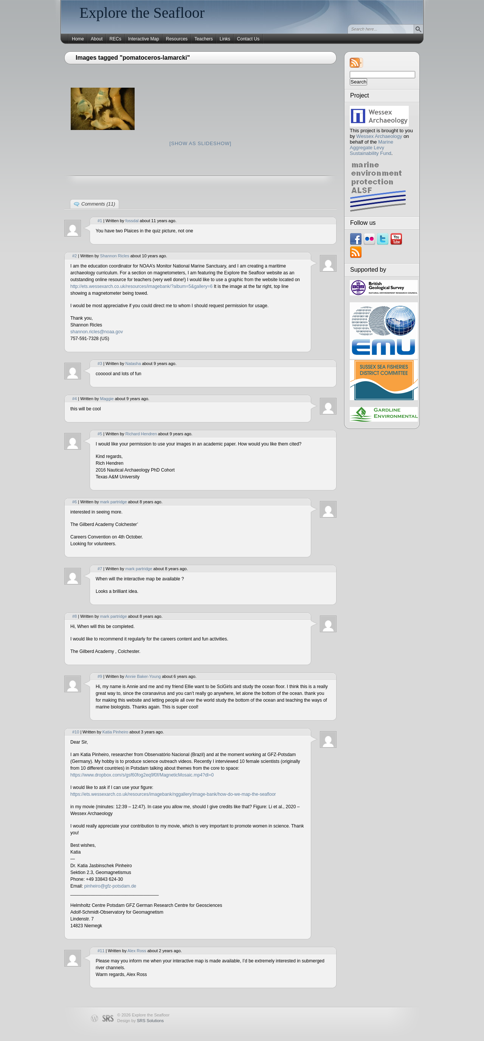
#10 (75, 732)
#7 (100, 568)
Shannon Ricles (114, 256)
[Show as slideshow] (200, 143)
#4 (74, 398)
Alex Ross (136, 950)
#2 (74, 256)
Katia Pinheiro (115, 732)
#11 (101, 950)
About (96, 39)
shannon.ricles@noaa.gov (96, 331)
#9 (100, 676)
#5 (100, 434)
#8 (74, 616)
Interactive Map (143, 39)
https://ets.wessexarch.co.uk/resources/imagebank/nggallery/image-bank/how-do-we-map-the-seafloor (173, 794)
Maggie (107, 398)
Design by (140, 1020)
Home (78, 39)
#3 (100, 363)
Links (225, 39)
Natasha (133, 363)
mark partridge (113, 502)
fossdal (132, 220)
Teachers (203, 39)
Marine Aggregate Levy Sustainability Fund (371, 147)
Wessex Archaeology (379, 136)
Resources (177, 39)
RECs (115, 39)
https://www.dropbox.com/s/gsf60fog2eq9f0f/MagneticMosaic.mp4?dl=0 (142, 775)
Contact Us (248, 39)
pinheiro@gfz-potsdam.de (110, 886)
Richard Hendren (141, 434)
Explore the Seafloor (142, 12)
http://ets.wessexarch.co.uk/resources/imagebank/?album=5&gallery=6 (141, 286)
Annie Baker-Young (143, 676)
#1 (100, 220)
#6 (74, 502)
